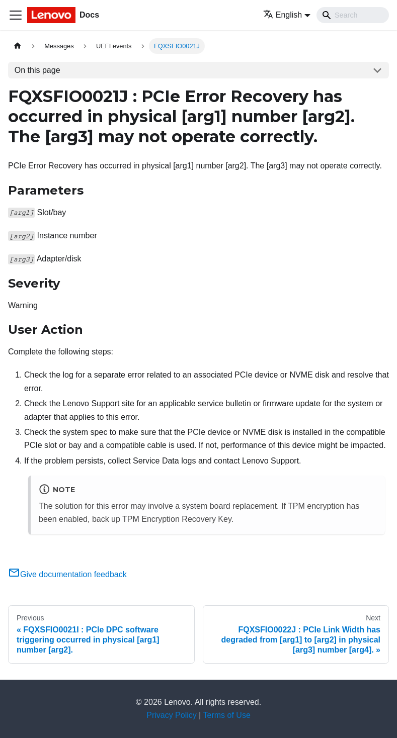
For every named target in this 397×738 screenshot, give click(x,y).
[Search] (352, 15)
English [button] (282, 15)
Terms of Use (227, 715)
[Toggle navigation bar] (15, 15)
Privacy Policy (171, 715)
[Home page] (17, 46)
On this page (37, 70)
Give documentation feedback (67, 574)
